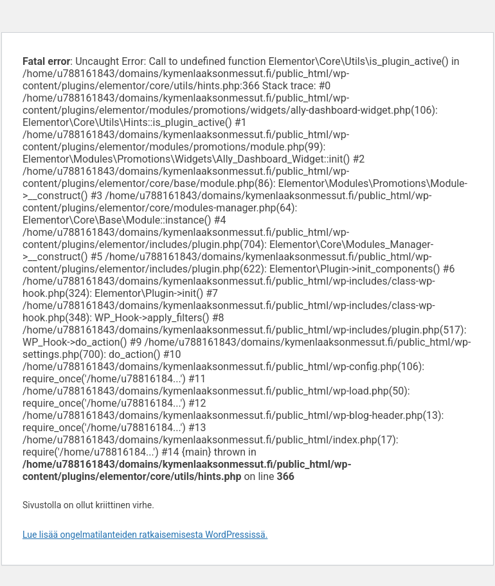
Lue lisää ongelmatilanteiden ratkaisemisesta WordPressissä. (144, 534)
